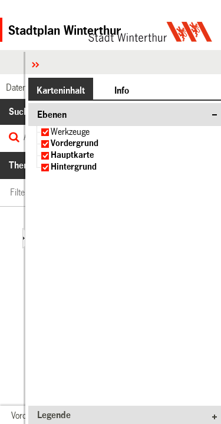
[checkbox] (45, 132)
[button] (61, 90)
